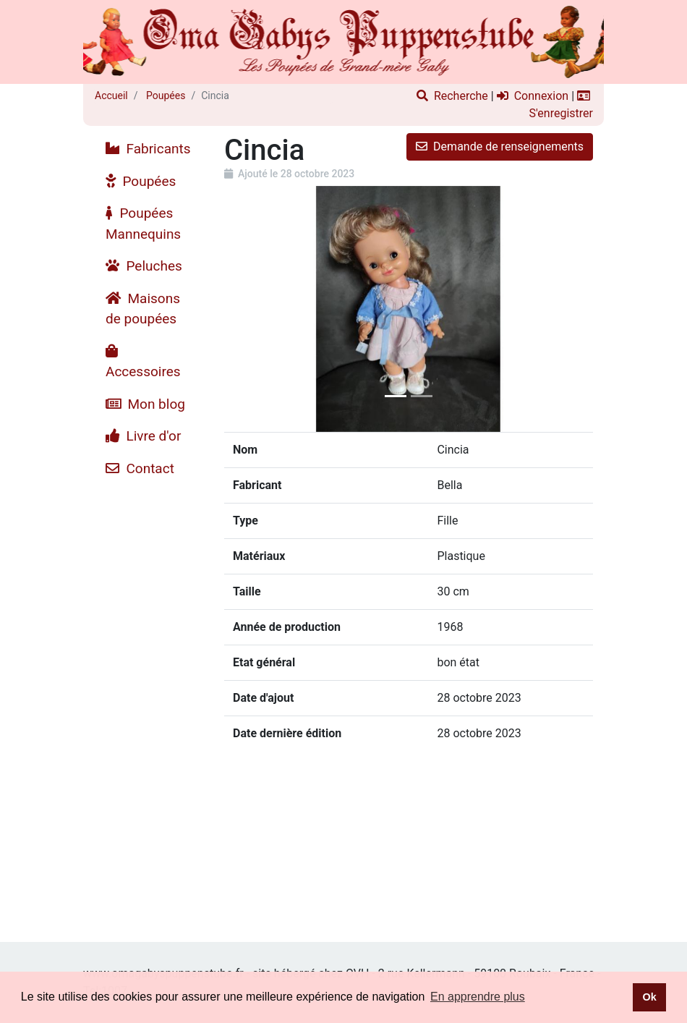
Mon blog (145, 404)
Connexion (532, 96)
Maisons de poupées (143, 309)
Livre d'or (143, 436)
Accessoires (143, 362)
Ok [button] (649, 997)
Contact (140, 468)
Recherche (452, 96)
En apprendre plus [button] (477, 996)
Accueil (111, 95)
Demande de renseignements (500, 146)
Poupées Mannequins (143, 223)
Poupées (165, 95)
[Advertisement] (148, 702)
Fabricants (148, 148)
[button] (252, 309)
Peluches (144, 266)
